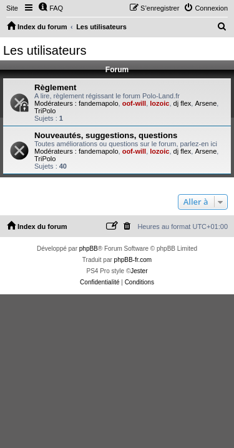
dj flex (182, 103)
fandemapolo (99, 103)
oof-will (134, 103)
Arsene (206, 103)
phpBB (88, 248)
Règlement (55, 87)
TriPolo (45, 110)
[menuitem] (50, 8)
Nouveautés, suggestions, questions (105, 135)
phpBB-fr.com (133, 259)
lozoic (159, 103)
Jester (138, 271)
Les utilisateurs (44, 50)
